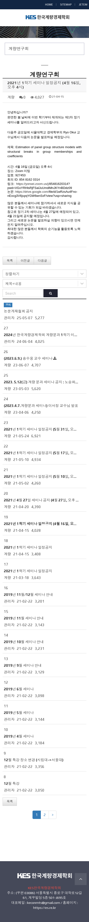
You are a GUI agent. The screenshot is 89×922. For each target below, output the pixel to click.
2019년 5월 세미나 (19, 713)
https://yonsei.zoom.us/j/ (32, 184)
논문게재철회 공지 (18, 311)
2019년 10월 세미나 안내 (24, 642)
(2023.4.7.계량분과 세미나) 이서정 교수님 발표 (41, 406)
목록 (10, 260)
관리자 (9, 318)
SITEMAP (66, 4)
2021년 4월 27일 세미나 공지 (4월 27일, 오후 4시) (43, 500)
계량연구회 (19, 48)
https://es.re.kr (44, 908)
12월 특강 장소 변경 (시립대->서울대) (33, 760)
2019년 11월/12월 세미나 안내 (28, 595)
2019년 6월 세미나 (19, 689)
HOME (49, 4)
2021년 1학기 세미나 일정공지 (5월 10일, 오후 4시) (44, 476)
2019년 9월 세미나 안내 (23, 665)
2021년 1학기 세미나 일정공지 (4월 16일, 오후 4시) (44, 524)
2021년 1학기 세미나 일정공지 (28, 547)
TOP (81, 879)
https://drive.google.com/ (32, 191)
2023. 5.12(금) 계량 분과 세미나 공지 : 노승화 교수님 (45, 382)
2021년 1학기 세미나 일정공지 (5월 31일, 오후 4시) (44, 429)
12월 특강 (11, 783)
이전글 (25, 260)
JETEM (83, 4)
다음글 (42, 260)
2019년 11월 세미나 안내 (24, 618)
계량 (10, 97)
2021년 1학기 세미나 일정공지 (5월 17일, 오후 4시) (44, 453)
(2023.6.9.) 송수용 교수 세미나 (28, 358)
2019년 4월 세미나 (19, 736)
